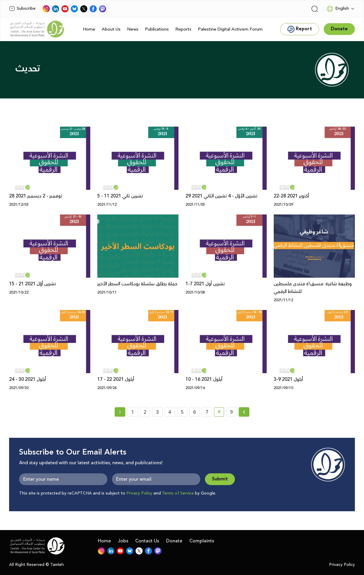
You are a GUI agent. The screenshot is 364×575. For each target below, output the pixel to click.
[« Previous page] (120, 412)
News (132, 29)
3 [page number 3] (157, 412)
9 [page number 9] (231, 412)
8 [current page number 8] (221, 413)
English (337, 8)
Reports (183, 29)
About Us (111, 29)
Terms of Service (178, 493)
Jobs (123, 540)
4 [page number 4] (169, 412)
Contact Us (147, 540)
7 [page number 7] (207, 412)
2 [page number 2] (145, 412)
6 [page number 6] (194, 412)
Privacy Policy (139, 493)
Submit (220, 479)
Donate (174, 540)
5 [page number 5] (182, 412)
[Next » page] (244, 412)
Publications (157, 29)
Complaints (201, 540)
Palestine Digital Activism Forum (230, 29)
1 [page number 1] (132, 412)
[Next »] (244, 412)
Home (89, 29)
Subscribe (22, 8)
